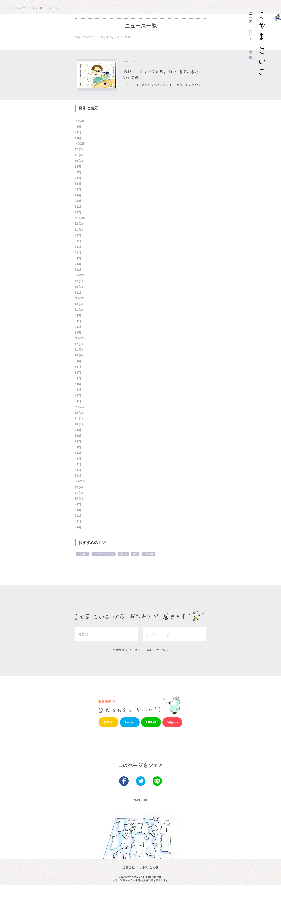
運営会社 (129, 890)
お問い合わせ (149, 890)
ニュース (251, 16)
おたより (251, 35)
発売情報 (148, 554)
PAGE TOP (140, 822)
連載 (135, 554)
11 (76, 155)
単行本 (123, 554)
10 (76, 160)
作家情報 (251, 53)
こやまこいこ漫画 (103, 554)
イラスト (82, 554)
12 (76, 149)
